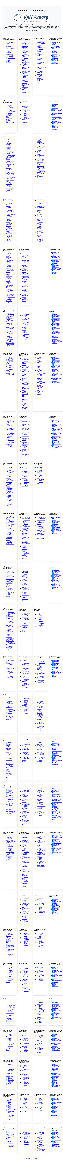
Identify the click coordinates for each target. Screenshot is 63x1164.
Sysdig (25, 632)
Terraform (56, 576)
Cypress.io (11, 592)
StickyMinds (57, 47)
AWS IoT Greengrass (55, 839)
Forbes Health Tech (40, 859)
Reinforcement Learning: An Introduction (25, 839)
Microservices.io (26, 71)
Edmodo (56, 909)
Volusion (10, 1081)
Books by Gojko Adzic (25, 121)
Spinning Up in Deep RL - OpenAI (26, 843)
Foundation (57, 663)
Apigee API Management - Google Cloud (10, 433)
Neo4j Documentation (56, 328)
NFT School (57, 662)
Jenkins (56, 526)
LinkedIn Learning (40, 946)
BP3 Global (57, 1048)
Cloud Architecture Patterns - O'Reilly (40, 377)
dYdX (9, 1142)
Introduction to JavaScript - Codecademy (26, 528)
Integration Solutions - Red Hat (10, 429)
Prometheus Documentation (26, 613)
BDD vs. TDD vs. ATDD (10, 121)
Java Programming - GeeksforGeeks (10, 543)
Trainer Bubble (9, 981)
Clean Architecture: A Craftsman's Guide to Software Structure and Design (25, 76)
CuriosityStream (10, 1018)
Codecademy (25, 471)
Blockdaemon (9, 764)
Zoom (9, 933)
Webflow (26, 1050)
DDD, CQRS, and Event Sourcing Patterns (57, 112)
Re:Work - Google (9, 153)
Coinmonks (26, 679)
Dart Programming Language (40, 538)
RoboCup (41, 812)
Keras (55, 757)
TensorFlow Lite (58, 841)
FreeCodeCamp (10, 48)
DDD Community (55, 107)
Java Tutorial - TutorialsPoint (10, 523)
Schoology (57, 905)
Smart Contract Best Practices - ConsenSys (25, 685)
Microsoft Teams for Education (9, 936)
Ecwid (9, 1084)
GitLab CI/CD (24, 578)
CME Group (57, 1098)
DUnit (25, 117)
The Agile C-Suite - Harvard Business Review (10, 157)
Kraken (25, 1101)
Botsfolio (26, 1141)
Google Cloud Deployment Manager (25, 598)
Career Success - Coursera (9, 225)
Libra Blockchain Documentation (40, 713)
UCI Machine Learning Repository (24, 330)
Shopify (10, 1064)
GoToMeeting (9, 954)
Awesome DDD (58, 109)
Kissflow (56, 1039)
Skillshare (41, 942)
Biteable (10, 976)
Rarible (56, 664)
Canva (40, 900)
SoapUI (41, 625)
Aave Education (39, 665)
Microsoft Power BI (40, 1037)
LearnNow (11, 1021)
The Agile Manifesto (40, 177)
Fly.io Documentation (25, 584)
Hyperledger (42, 699)
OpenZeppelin (10, 717)
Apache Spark (9, 331)
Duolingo (26, 936)
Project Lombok (9, 529)
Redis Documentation (56, 322)
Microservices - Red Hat (25, 432)
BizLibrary (26, 991)
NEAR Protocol (24, 704)
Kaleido (10, 765)
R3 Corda (41, 753)
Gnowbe (10, 971)
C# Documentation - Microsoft (41, 523)
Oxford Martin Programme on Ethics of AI (56, 812)
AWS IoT (10, 358)
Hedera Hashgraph (24, 710)
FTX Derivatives (55, 1104)
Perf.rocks (57, 436)
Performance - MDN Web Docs (57, 425)
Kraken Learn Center (9, 675)
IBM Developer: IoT (10, 372)
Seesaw (26, 941)
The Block (10, 677)
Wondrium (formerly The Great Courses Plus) (10, 1012)
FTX (25, 1111)
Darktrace (26, 898)
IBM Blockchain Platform (9, 756)
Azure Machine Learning (8, 1107)
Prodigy (26, 938)
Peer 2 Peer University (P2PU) (57, 971)
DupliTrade (41, 1133)
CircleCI (56, 574)
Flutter (40, 1008)
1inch (9, 1141)
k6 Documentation (10, 578)
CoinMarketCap (10, 668)
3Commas (26, 1134)
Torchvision (26, 790)
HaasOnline (27, 1133)
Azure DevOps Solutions (39, 56)
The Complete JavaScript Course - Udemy (24, 549)
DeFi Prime (41, 672)
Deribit (40, 1107)
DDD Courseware (55, 115)
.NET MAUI (42, 1010)
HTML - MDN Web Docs (41, 530)
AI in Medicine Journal (41, 848)
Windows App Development (56, 1086)
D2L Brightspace (55, 903)
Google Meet (11, 949)
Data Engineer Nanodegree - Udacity (25, 266)
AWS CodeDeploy (9, 595)
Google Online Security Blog (10, 504)
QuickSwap (11, 1145)
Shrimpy (26, 1138)
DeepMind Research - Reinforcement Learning (25, 854)
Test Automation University (55, 50)
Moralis (10, 713)
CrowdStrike (25, 900)
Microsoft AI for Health (41, 842)
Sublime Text (57, 530)
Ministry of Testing (56, 43)
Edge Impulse (57, 843)
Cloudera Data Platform (9, 329)
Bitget (55, 1115)
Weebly (10, 1082)
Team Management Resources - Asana (9, 285)
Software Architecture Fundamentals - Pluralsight (26, 66)
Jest (25, 113)
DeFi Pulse (41, 661)
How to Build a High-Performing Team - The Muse (10, 299)
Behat (9, 109)
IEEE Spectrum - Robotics (39, 799)
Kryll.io (56, 1133)
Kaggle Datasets (24, 316)
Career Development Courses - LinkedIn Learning (9, 206)
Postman (56, 529)
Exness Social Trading (40, 1144)
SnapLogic (11, 1042)
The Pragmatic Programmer (9, 53)
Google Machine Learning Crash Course (57, 751)
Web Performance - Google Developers (57, 421)
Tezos (25, 706)
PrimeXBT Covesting (40, 1136)
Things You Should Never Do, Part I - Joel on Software (10, 640)
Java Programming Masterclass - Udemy (9, 538)
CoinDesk (10, 672)
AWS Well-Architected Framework (40, 393)
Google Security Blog (25, 913)
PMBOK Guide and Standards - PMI (41, 205)
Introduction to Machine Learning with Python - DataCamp (57, 760)
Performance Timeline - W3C (56, 434)
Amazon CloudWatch (25, 627)
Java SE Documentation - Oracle (10, 518)
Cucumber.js (11, 111)
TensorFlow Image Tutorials (26, 804)
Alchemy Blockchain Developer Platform (9, 768)
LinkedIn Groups (55, 984)
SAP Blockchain (9, 772)
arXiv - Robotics (39, 810)
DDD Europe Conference (56, 123)
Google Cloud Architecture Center (40, 367)
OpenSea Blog (58, 672)
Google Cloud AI (9, 1100)
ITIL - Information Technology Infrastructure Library (40, 218)
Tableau (41, 1035)
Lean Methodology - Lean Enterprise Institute (10, 174)
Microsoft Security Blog (25, 915)
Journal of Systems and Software (25, 51)
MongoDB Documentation (56, 320)
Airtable (25, 1051)
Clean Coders (8, 629)
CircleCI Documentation (10, 575)
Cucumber (11, 105)
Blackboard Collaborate (10, 947)
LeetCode (10, 55)
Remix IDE (26, 671)
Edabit (25, 483)
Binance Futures (55, 1100)
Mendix (10, 1039)
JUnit (25, 111)
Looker (40, 1043)
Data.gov (10, 337)
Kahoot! (26, 933)
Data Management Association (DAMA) (40, 239)
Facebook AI (11, 1110)
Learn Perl (41, 534)
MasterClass (11, 1005)
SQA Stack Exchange (56, 56)
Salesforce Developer (10, 440)
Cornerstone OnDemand (25, 987)
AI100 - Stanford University (57, 816)
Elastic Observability (25, 624)
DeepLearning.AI (10, 837)
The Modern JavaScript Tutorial (26, 521)
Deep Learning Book (10, 851)
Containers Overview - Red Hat (57, 364)
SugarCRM (26, 1083)
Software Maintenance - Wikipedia (10, 647)
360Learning (25, 976)
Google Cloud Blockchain (9, 752)
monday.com (25, 1035)
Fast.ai (56, 260)
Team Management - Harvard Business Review (10, 261)
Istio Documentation (56, 381)
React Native (42, 1009)
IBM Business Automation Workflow (57, 1045)
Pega (55, 1035)
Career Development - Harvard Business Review (10, 219)
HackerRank (11, 58)
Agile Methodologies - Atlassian (41, 153)
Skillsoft (26, 971)
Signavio (56, 1047)
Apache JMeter (58, 63)
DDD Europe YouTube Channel (57, 118)
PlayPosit (26, 944)
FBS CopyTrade (39, 1142)
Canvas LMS (57, 901)
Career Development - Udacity (10, 230)
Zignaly (25, 1137)
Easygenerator (40, 915)
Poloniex (41, 1110)
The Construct (39, 814)
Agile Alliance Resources (41, 144)
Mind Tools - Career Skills (10, 233)
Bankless (41, 671)
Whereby (10, 955)
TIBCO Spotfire (39, 1051)
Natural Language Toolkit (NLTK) (9, 791)
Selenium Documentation (10, 571)
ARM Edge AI (57, 844)
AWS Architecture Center (40, 359)
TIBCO (10, 1038)
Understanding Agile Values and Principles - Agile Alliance (10, 163)
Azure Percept (58, 837)
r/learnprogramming (57, 980)
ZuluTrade (41, 1132)
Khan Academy (39, 938)
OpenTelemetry (26, 622)
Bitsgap (56, 1132)
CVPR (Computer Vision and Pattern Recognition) (25, 808)
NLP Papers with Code (10, 803)
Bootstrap (41, 479)
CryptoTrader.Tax (56, 1140)
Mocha (25, 114)
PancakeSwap (10, 1134)
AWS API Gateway (9, 1046)
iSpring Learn (9, 974)
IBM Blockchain (39, 743)
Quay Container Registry (57, 376)
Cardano (26, 701)
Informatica (11, 1043)
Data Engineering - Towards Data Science (25, 276)
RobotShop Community (40, 808)
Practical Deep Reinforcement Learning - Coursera (25, 883)
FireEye (26, 904)
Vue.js (40, 470)
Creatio (25, 1048)
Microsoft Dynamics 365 (25, 1076)
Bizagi (56, 1038)
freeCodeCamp (26, 468)
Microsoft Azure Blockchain (41, 746)
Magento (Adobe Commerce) (9, 1072)
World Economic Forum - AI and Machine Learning (57, 808)
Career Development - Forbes (10, 211)
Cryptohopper (25, 1132)
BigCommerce (10, 1069)
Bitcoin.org (11, 660)
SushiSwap (11, 1135)
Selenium (41, 615)
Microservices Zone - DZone (25, 455)
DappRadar (42, 676)
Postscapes (11, 374)
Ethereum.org (9, 663)
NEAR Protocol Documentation (40, 719)
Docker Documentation (56, 358)
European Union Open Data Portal (25, 335)
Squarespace (9, 1076)
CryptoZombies (25, 668)
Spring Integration (9, 426)
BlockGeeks (11, 673)
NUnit (40, 626)
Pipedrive (26, 1074)
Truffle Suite (27, 669)
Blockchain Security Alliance (25, 760)
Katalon (56, 59)
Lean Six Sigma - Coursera (40, 223)
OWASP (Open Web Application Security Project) (10, 469)
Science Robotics (40, 802)
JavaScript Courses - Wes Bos (25, 537)
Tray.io (56, 1014)
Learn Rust (41, 528)
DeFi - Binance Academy (39, 668)
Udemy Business (24, 981)
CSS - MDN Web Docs (41, 532)
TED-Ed (10, 978)
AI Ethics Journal (55, 789)
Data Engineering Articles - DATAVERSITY (25, 271)
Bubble (25, 1047)
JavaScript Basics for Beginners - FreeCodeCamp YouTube (26, 542)
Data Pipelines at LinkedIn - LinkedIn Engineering (25, 288)
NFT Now (56, 665)
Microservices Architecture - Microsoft (25, 444)
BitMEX (41, 1098)
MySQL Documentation (56, 314)
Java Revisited (8, 534)
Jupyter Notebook (55, 532)
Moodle (56, 899)
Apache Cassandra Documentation (56, 331)
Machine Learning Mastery (56, 267)
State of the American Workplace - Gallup (10, 275)
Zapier (9, 438)
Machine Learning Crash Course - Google (56, 258)
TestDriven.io (25, 106)
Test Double (27, 110)
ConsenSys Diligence (26, 755)
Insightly (26, 1082)
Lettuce (10, 113)
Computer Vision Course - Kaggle (26, 793)
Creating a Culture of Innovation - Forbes (10, 168)
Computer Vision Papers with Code (25, 814)
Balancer (10, 1139)
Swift (55, 1084)
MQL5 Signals (39, 1147)
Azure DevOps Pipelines (24, 575)
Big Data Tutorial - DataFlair (9, 335)
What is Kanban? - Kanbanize (9, 184)
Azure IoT (10, 360)
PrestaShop (11, 1080)
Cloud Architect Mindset (41, 371)
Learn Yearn (42, 663)
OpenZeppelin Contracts (25, 674)
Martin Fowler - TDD (25, 108)
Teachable (41, 903)
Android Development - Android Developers (56, 1070)
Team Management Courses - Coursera (9, 280)
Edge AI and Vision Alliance (56, 849)
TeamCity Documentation (10, 590)
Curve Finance (8, 1138)
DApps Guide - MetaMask (9, 706)
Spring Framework (39, 472)
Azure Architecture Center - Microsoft (25, 90)
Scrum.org (41, 207)
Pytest (25, 115)
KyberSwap (11, 1143)
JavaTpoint (11, 521)
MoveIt (40, 792)
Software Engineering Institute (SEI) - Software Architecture (25, 84)
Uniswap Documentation (40, 682)
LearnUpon (57, 908)
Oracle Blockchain (39, 751)
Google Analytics (39, 1040)
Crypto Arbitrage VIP (55, 1142)
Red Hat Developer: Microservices (25, 448)
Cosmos (26, 713)
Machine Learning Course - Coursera (57, 747)
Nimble (25, 1085)
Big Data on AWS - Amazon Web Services (10, 315)
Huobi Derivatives (55, 1113)
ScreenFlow (42, 912)
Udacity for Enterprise (25, 973)
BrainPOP (26, 940)
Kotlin (40, 1022)
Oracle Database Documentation (56, 339)
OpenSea (56, 660)
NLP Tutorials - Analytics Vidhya (10, 810)
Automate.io (57, 1013)
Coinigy (56, 1136)
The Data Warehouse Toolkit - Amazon (25, 281)
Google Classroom (55, 913)
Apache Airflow (58, 1017)
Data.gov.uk (27, 320)
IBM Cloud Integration (10, 443)
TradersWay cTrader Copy (41, 1150)
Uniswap (10, 1132)
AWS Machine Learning (8, 1103)
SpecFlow (10, 106)
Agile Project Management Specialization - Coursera (41, 148)
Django (40, 475)
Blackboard (57, 900)
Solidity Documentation (25, 661)
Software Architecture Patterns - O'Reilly (25, 46)
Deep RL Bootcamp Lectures (25, 878)
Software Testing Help (55, 45)
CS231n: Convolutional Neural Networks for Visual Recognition (10, 841)
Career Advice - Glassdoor (9, 239)
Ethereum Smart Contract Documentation (25, 664)
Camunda (56, 1036)
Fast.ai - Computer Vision (25, 797)
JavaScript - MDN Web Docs (26, 518)
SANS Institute (8, 477)
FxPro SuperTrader (40, 1139)
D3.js (40, 1044)
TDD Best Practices (25, 119)
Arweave (41, 722)
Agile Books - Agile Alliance (41, 169)
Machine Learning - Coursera (55, 254)
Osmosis (10, 1146)
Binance (26, 1098)
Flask (40, 474)
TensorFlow (57, 264)
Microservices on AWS (25, 439)
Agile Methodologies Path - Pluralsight (41, 166)
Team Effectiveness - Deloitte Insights (10, 294)
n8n (55, 1009)
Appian (56, 1034)
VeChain (41, 758)
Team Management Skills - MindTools (9, 255)
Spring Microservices (25, 435)
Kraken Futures (58, 1102)
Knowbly (10, 970)
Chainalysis (27, 744)
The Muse (10, 227)
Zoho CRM (26, 1069)
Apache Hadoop (9, 318)
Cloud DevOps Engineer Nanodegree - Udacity (40, 78)
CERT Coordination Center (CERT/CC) (9, 497)
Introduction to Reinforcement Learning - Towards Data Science (26, 860)
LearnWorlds (42, 911)
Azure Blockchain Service (9, 748)
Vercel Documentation (25, 594)
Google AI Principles (56, 792)
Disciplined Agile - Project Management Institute (40, 161)
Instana (25, 631)
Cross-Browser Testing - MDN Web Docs (10, 582)
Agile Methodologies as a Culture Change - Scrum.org (10, 189)
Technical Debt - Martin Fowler (9, 633)
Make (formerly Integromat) (57, 1011)
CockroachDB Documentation (57, 325)
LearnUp (10, 979)
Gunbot (56, 1134)
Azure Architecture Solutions (40, 389)
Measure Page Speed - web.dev (57, 431)
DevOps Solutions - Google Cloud (57, 582)
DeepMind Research (56, 270)
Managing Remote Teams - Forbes (10, 271)
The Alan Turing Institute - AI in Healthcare (41, 865)
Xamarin (56, 1076)
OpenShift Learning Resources (56, 369)
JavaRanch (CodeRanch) (10, 531)
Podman (56, 362)
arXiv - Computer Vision (24, 818)
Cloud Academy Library (41, 381)
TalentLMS (57, 907)
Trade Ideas (27, 1136)
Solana (25, 702)
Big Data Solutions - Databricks (9, 322)
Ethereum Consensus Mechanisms (40, 705)
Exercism (26, 480)
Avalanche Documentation (40, 724)
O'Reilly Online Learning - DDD (57, 120)
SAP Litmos (57, 911)
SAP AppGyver (24, 1045)
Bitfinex (25, 1104)
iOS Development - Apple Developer (56, 1065)
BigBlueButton (10, 945)
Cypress (41, 617)
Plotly (40, 1049)
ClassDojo (11, 938)
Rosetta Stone (40, 972)
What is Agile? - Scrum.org (40, 141)
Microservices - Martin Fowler (25, 429)
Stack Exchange (55, 973)
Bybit (40, 1104)
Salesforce (26, 1065)
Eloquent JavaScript (25, 524)
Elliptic (25, 753)
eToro (25, 1110)
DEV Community (55, 977)
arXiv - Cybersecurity (25, 902)
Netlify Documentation (25, 589)
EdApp (10, 968)
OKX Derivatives (55, 1109)
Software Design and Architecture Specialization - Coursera (26, 60)
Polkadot (26, 700)
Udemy (40, 934)
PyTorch (56, 265)
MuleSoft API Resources (10, 421)
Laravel (40, 480)
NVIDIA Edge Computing (56, 835)
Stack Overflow (8, 45)
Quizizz (25, 937)
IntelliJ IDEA (57, 528)
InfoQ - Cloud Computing (41, 373)
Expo (40, 1021)
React (40, 467)
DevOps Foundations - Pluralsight (40, 73)
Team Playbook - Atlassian (9, 143)
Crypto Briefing (24, 681)
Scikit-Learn (57, 744)
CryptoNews (11, 669)
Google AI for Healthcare (41, 837)
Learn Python (42, 517)
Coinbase (26, 1099)
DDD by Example (55, 128)
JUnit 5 (40, 618)
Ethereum (26, 698)
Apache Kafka (24, 292)
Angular (41, 468)
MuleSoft (10, 1034)
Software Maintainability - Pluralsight (10, 620)
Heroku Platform (24, 586)
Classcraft (26, 934)
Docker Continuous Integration (9, 587)
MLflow (56, 764)
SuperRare (57, 673)
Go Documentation (40, 526)
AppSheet (26, 1043)
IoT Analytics (11, 367)
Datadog (26, 618)
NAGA (40, 1134)
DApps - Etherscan (9, 719)
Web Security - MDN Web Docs (10, 481)
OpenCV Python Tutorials (25, 801)
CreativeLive (11, 1007)
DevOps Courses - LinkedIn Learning (40, 51)
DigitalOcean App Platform (25, 572)
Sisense (41, 1048)
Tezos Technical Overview (39, 709)
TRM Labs (26, 749)
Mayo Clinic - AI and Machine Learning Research (41, 855)
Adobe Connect (8, 951)
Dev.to (9, 62)
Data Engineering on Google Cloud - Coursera (25, 260)
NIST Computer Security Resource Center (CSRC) (10, 486)
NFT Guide (57, 671)
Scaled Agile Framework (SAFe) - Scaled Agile (10, 179)
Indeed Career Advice (10, 236)
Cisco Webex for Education (8, 941)
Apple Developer (39, 1006)
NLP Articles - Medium (10, 813)
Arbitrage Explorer (55, 1144)
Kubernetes (57, 525)
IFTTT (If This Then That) (56, 1007)
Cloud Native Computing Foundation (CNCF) (57, 373)
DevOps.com (42, 43)
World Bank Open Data (26, 338)
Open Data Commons (25, 319)
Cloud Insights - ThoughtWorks (40, 385)
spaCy (9, 794)
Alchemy (10, 703)
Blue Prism (57, 1050)
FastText (10, 797)
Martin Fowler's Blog (9, 60)
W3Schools (27, 472)
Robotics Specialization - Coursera (41, 795)
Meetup (56, 986)
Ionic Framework (39, 1016)
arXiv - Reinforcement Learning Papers (25, 867)
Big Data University (9, 339)
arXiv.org (56, 261)
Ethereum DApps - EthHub (10, 709)
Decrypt (10, 671)
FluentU (41, 979)
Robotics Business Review (41, 805)
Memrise (41, 944)
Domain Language (55, 104)
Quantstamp (25, 746)
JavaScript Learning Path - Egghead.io (26, 554)
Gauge (10, 110)
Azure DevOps (58, 575)
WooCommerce (10, 1066)
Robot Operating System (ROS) (40, 790)
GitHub (10, 50)
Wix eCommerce (9, 1078)
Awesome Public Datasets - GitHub (26, 326)
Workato (10, 1040)
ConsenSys (42, 754)
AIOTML (56, 851)
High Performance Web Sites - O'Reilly (57, 428)
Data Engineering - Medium (25, 300)
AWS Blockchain (39, 749)
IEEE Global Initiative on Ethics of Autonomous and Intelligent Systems (57, 798)
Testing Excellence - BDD (9, 116)
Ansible (56, 1015)
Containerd (57, 366)
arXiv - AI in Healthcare (41, 851)
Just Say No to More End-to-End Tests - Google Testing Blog (10, 625)
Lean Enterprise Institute (39, 227)
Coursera (10, 56)
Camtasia (41, 902)
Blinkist (10, 1019)
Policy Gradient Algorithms (24, 849)
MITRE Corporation (25, 921)
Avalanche (26, 708)
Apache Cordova (55, 1078)
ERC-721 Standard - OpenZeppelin (56, 668)
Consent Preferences (31, 1158)
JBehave (10, 107)
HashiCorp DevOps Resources (40, 59)
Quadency (26, 1144)
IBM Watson (11, 1115)
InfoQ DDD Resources (56, 125)
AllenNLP (10, 801)
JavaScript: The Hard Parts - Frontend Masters (25, 532)
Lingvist (41, 980)
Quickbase (26, 1042)
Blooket (25, 942)
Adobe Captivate (39, 908)
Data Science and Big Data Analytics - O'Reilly (10, 343)
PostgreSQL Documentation (56, 317)
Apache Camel (9, 436)
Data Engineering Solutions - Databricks (25, 255)
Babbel (40, 941)
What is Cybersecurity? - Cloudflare (10, 492)
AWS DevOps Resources (39, 46)
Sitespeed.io (57, 444)
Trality (25, 1140)
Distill (55, 263)
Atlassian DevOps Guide (40, 41)
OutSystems (25, 1038)
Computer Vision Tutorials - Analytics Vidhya (25, 822)
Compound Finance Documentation (40, 679)
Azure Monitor (24, 629)
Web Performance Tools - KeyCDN (57, 447)
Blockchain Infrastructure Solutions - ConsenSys (40, 728)
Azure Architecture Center (40, 363)
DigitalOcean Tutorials (56, 379)
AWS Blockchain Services (9, 744)
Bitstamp (26, 1108)
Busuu (40, 974)
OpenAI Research (55, 273)
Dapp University (24, 677)
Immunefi (26, 748)
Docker (56, 524)
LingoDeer (41, 975)
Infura (9, 714)
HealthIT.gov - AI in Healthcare (41, 862)
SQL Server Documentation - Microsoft (56, 335)
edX (40, 936)
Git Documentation (56, 520)
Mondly (40, 978)
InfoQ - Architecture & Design (25, 55)
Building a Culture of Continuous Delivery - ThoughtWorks (10, 148)
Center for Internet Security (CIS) (10, 474)
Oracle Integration (9, 446)
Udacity (41, 947)
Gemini (25, 1107)
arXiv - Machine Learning (9, 857)
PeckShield (26, 757)
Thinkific (41, 909)
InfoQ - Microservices (25, 451)
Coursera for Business (25, 978)
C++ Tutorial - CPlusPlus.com (41, 519)
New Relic (26, 619)
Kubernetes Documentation (56, 360)
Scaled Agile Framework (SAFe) (41, 210)
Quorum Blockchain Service (9, 776)
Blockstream (42, 756)
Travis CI (10, 593)
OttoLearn (10, 972)
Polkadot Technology (40, 701)
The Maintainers (9, 636)
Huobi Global (24, 1103)
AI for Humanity (58, 802)
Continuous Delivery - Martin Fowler (10, 613)
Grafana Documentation (25, 616)
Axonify (10, 967)
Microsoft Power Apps (25, 1040)
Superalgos (27, 1142)
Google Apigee (9, 1036)
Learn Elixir (41, 535)
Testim (56, 58)
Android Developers (40, 1003)
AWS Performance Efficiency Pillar (56, 441)
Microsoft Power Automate (56, 1004)
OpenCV (26, 788)
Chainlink (26, 711)
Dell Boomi (11, 1044)
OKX (25, 1106)
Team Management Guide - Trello (9, 290)
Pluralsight (11, 1009)
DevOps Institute (40, 230)
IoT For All (11, 357)
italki (40, 976)
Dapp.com (11, 711)
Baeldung (10, 520)
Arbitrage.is (57, 1130)
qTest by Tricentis (55, 53)
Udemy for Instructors (40, 905)
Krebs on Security (9, 501)
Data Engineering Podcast (25, 296)
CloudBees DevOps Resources (40, 63)
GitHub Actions (24, 581)
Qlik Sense (41, 1041)
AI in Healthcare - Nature (40, 845)
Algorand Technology (40, 716)
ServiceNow (57, 1018)
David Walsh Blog (24, 557)
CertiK (25, 743)
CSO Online (11, 490)
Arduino (10, 364)
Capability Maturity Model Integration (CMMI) (40, 234)
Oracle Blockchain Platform (9, 760)
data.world (26, 314)
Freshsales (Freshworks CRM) (25, 1080)
